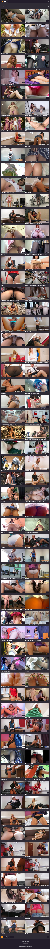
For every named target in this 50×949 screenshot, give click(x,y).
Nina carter (27, 856)
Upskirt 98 (27, 671)
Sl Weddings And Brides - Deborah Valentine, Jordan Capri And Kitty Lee (13, 130)
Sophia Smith (28, 470)
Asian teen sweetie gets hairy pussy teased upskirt (35, 408)
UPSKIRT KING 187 (29, 516)
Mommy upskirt (4, 501)
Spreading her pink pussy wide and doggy (33, 424)
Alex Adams (3, 146)
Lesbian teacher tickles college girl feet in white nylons (35, 439)
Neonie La (27, 887)
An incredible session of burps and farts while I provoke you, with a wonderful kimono (37, 624)
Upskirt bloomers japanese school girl (32, 532)
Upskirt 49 (3, 254)
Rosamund (3, 933)
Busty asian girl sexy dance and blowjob (33, 640)
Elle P (26, 794)
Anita (26, 53)
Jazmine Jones (4, 779)
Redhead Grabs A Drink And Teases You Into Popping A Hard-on (37, 115)
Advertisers (25, 943)
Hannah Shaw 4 (4, 794)
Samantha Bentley (28, 84)
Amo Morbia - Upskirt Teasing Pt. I (7, 192)
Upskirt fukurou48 (4, 53)
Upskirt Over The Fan (5, 686)
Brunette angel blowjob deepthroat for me (33, 316)
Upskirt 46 (3, 470)
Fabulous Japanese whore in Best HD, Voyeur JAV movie (36, 38)
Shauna (26, 686)
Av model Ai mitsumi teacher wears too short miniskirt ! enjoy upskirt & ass (37, 208)
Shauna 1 (3, 594)
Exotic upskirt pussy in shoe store (7, 439)
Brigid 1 (26, 933)
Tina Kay (2, 408)
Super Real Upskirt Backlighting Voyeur (32, 177)
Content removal (25, 941)
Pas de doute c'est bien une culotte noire (33, 393)
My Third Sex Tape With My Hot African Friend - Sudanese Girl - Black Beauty (13, 902)
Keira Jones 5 (27, 717)
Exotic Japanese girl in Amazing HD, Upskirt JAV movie (36, 254)
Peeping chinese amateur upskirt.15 (8, 655)
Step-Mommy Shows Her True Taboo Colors (9, 208)
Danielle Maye (3, 516)
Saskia (26, 748)
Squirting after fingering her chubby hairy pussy (34, 501)
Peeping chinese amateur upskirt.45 (8, 763)
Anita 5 (2, 563)
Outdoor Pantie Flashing (5, 38)
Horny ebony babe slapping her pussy (8, 717)
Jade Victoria (27, 918)
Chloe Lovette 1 (4, 223)
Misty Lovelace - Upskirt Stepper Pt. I (8, 115)
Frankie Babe (27, 547)
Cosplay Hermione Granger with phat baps (33, 702)
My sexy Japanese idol (5, 671)
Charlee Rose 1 (28, 377)
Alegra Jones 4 (4, 810)
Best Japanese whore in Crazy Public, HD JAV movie (35, 69)
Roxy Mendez (28, 192)
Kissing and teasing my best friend (7, 84)
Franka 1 (27, 902)
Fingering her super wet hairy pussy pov (33, 594)
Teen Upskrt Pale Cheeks (5, 624)
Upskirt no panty (28, 609)
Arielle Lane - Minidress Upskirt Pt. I (8, 532)
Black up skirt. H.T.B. (29, 763)
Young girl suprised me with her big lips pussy (34, 269)
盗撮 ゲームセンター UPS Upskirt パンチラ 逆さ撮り (35, 779)
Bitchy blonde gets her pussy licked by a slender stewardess (36, 362)
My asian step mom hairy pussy (7, 331)
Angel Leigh (3, 269)
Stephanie (27, 578)
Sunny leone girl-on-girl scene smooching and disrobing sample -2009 (37, 455)
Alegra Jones (3, 69)
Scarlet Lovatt (3, 377)
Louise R (2, 285)
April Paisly (3, 547)
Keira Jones (27, 146)
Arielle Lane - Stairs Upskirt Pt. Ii (7, 22)
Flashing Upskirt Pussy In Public (31, 161)
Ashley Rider (3, 825)
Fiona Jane (3, 362)
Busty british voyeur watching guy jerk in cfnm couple (11, 609)
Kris (2, 161)
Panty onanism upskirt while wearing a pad (33, 223)
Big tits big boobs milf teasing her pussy (8, 424)
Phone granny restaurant (6, 455)
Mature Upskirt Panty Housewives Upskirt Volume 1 (35, 285)
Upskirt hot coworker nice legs (7, 177)
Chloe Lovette (3, 393)
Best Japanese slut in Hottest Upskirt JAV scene (10, 300)
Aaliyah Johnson (28, 300)
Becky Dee (3, 702)
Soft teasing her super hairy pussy (31, 130)
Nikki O (2, 841)
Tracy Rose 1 (27, 841)
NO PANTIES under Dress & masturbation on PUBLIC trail (12, 316)
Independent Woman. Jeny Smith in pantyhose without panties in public (13, 578)
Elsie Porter (3, 748)
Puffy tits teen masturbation (6, 640)
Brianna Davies (28, 331)
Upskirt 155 (27, 22)
